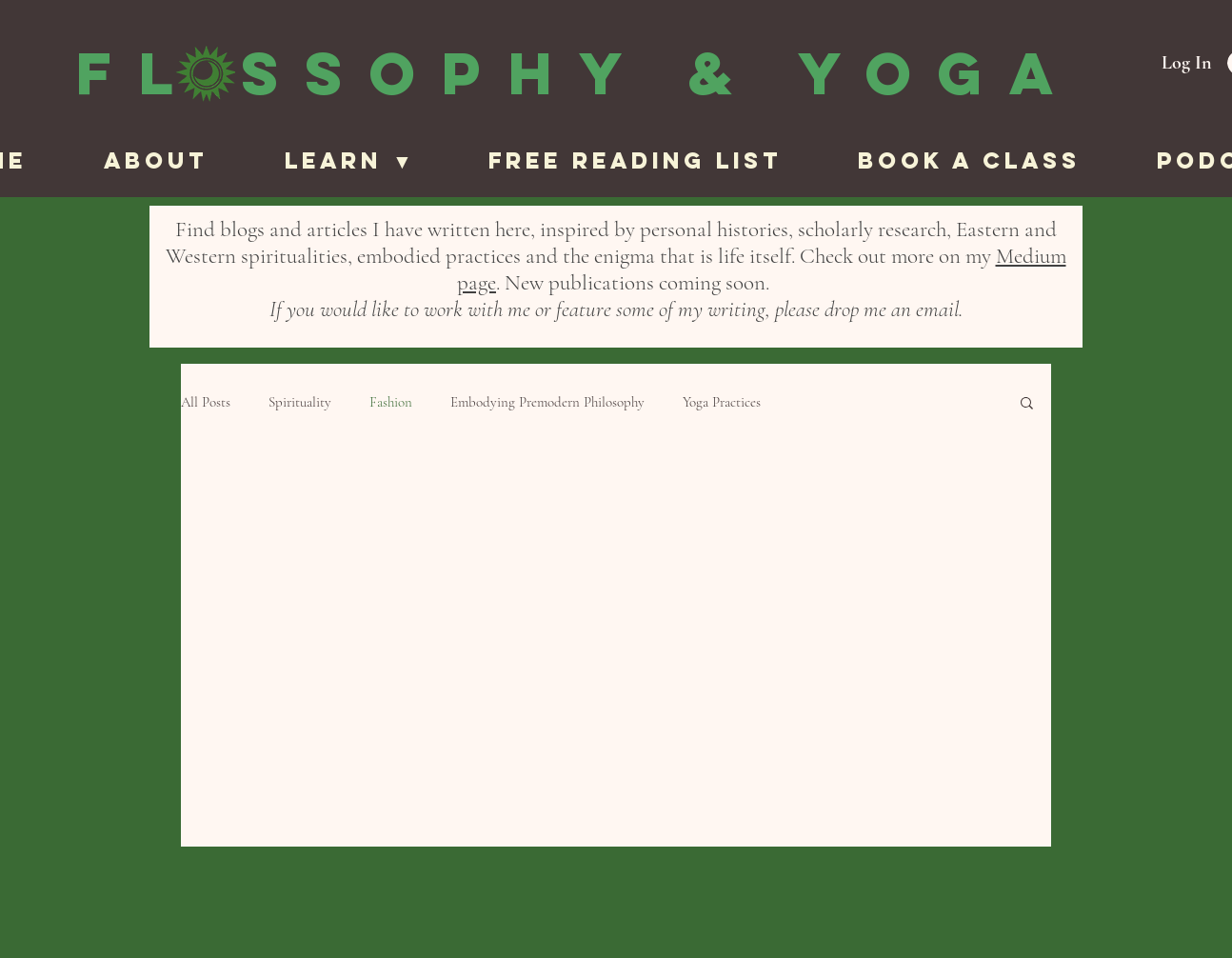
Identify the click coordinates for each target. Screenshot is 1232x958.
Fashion (390, 401)
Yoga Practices (722, 401)
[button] (371, 160)
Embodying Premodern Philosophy (547, 401)
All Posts (205, 401)
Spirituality (299, 401)
